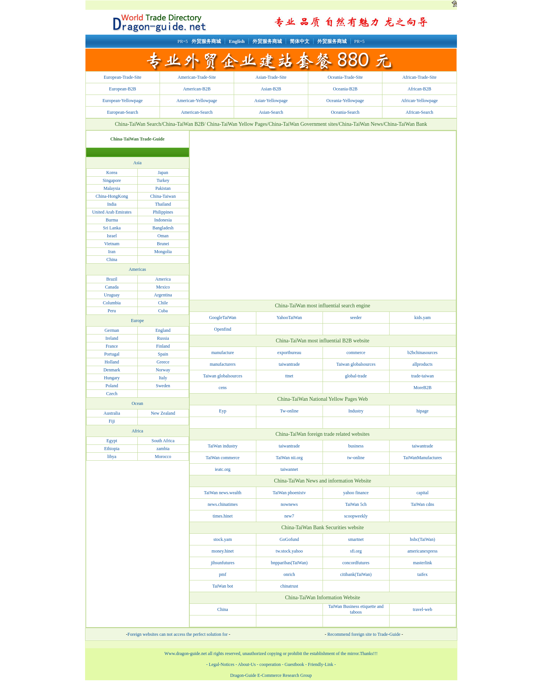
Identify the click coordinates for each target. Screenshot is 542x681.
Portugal (112, 354)
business (356, 446)
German (112, 330)
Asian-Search (271, 112)
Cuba (162, 310)
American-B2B (196, 89)
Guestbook (293, 664)
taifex (422, 574)
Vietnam (112, 243)
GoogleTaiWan (222, 317)
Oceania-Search (345, 112)
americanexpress (423, 551)
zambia (163, 448)
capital (423, 492)
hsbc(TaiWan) (422, 539)
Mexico (163, 287)
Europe (137, 320)
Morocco (163, 456)
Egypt (112, 440)
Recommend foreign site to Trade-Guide (364, 634)
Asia (137, 162)
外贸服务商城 (206, 41)
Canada (112, 287)
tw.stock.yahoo (289, 551)
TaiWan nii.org (289, 457)
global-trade (356, 376)
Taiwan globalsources (355, 364)
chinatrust (289, 586)
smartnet (356, 539)
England (163, 330)
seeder (356, 317)
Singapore (112, 180)
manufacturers (223, 364)
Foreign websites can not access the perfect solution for (178, 634)
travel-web (422, 609)
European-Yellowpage (122, 100)
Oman (162, 235)
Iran (111, 251)
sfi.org (356, 551)
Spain (163, 354)
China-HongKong (112, 196)
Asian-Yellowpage (271, 100)
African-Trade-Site (419, 77)
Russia (163, 338)
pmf (222, 574)
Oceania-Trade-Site (345, 77)
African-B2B (419, 89)
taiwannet (289, 469)
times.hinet (223, 516)
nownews (289, 504)
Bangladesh (163, 228)
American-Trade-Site (197, 77)
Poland (111, 385)
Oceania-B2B (345, 89)
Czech (111, 393)
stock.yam (222, 539)
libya (111, 456)
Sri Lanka (112, 228)
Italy (163, 377)
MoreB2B (423, 387)
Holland (112, 362)
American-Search (197, 112)
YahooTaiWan (289, 317)
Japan (163, 172)
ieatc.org (222, 469)
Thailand (163, 204)
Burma (112, 220)
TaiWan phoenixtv (289, 492)
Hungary (112, 377)
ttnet (289, 376)
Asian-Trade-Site (271, 77)
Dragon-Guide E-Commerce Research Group (271, 675)
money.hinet (223, 551)
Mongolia (163, 251)
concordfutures (356, 562)
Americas (137, 269)
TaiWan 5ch (356, 504)
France (112, 346)
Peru (112, 310)
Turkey (163, 180)
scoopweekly (356, 516)
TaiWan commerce (223, 457)
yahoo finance (356, 492)
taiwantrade (289, 364)
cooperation (270, 664)
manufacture (223, 352)
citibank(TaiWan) (356, 574)
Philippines (163, 212)
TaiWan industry (223, 446)
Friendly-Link (320, 664)
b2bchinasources (423, 352)
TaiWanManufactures (422, 457)
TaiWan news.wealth (223, 492)
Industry (356, 411)
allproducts (422, 364)
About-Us (247, 664)
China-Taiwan (163, 196)
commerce (356, 352)
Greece (163, 362)
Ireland (111, 338)
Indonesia (163, 220)
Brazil (111, 279)
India (112, 204)
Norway (163, 370)
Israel (112, 235)
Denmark (112, 370)
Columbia (111, 302)
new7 (289, 516)
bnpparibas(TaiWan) (289, 562)
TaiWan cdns (422, 504)
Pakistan (163, 188)
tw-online (356, 457)
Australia (112, 413)
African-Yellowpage (419, 100)
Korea (111, 172)
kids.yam (422, 317)
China (112, 259)
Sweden (163, 385)
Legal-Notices (221, 664)
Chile (163, 302)
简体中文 (299, 41)
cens (223, 387)
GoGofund (289, 539)
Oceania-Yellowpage (345, 100)
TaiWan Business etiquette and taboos (356, 609)
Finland (163, 346)
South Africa (163, 440)
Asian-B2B (271, 89)
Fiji (112, 421)
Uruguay (112, 295)
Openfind (222, 329)
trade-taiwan (422, 376)
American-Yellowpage (197, 100)
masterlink (422, 562)
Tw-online (289, 411)
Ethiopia (112, 448)
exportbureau (289, 352)
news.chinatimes (223, 504)
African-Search (419, 112)
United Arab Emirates (112, 212)
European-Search (122, 112)
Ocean (137, 403)
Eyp (222, 411)
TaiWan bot (222, 586)
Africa (137, 431)
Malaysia (112, 188)
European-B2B (122, 89)
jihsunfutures (222, 562)
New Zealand (163, 413)
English (237, 41)
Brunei (163, 243)
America (163, 279)
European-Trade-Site (122, 77)
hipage (423, 411)
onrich (289, 574)
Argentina (163, 295)
